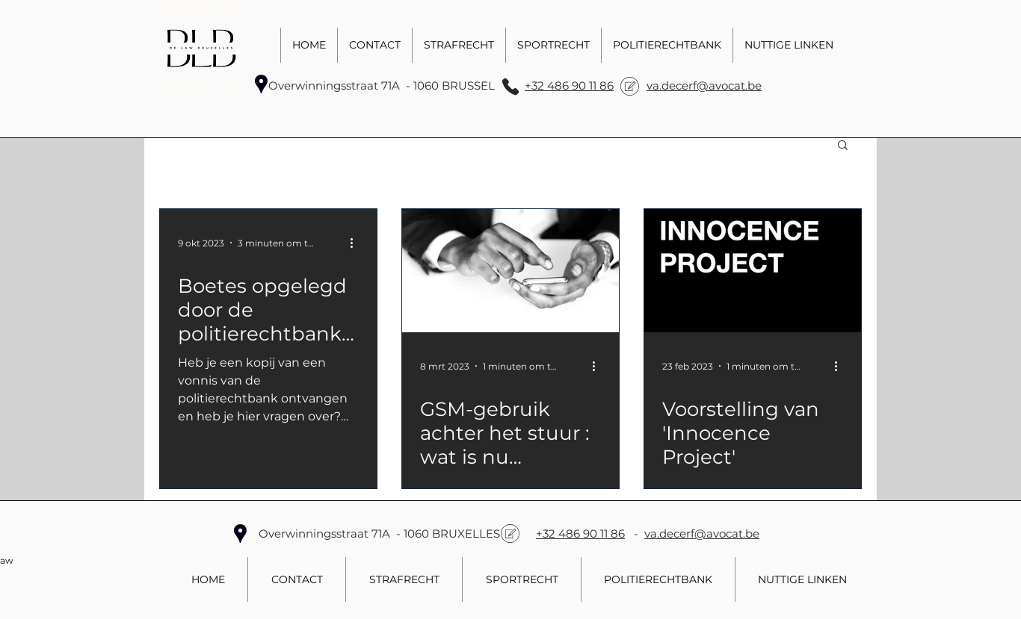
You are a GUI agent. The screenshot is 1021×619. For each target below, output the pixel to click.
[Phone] (510, 86)
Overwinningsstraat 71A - (340, 85)
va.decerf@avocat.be (704, 85)
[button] (843, 146)
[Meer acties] (356, 243)
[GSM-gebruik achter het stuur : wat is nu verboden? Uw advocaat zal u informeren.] (510, 270)
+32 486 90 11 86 (569, 85)
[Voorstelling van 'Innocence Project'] (752, 270)
